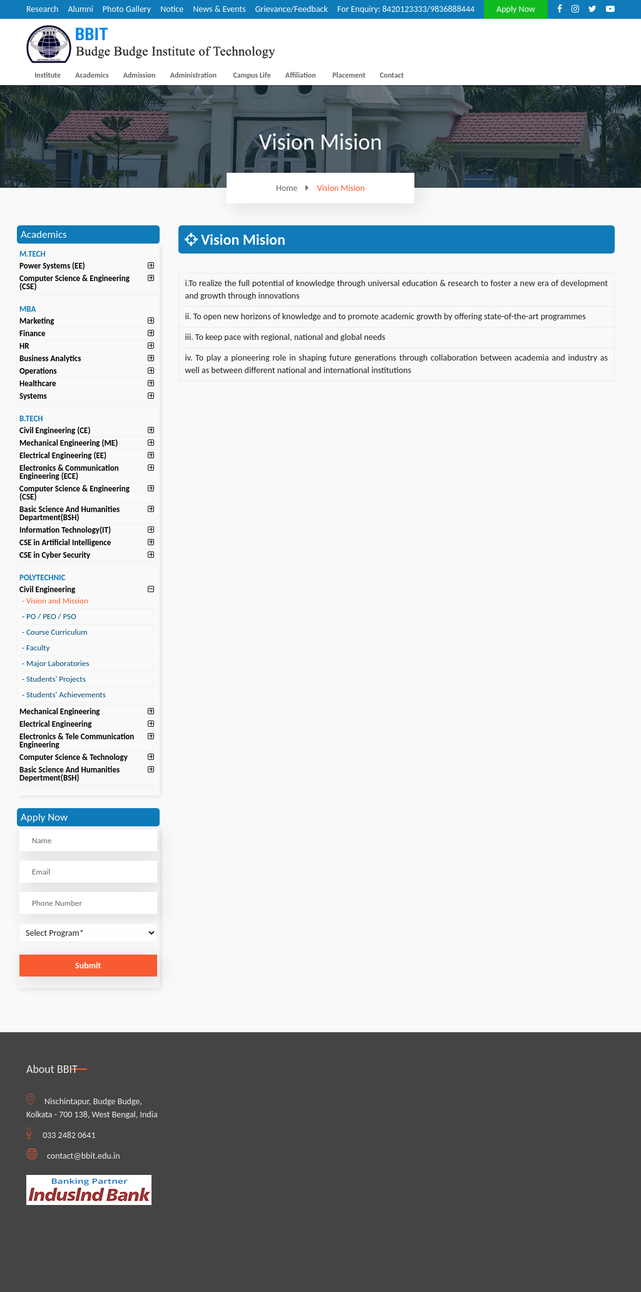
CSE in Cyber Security (54, 555)
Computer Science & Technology (73, 757)
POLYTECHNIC (42, 577)
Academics (91, 75)
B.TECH (31, 418)
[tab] (88, 266)
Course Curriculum (55, 632)
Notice (171, 9)
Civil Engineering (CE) (55, 430)
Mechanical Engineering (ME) (68, 443)
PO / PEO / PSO (49, 616)
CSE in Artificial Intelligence (65, 542)
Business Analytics (50, 358)
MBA (27, 309)
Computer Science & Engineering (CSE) (74, 282)
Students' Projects (54, 679)
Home (295, 188)
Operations (38, 371)
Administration (193, 75)
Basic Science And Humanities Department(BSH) (69, 513)
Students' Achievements (64, 694)
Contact (392, 75)
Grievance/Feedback (291, 9)
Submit (88, 965)
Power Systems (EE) (52, 266)
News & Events (219, 9)
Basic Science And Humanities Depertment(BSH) (69, 774)
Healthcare (37, 383)
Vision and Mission (55, 600)
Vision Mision (341, 188)
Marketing (36, 321)
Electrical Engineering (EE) (62, 455)
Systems (33, 396)
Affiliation (300, 75)
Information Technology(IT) (65, 530)
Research (42, 9)
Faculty (35, 647)
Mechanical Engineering (59, 711)
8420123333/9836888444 (428, 9)
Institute (47, 75)
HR (24, 346)
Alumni (80, 9)
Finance (32, 333)
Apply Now (515, 9)
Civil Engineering (47, 589)
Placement (349, 75)
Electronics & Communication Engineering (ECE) (69, 472)
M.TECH (32, 254)
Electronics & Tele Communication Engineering (76, 740)
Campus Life (251, 75)
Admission (139, 75)
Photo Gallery (127, 9)
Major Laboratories (56, 663)
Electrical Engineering (55, 724)
